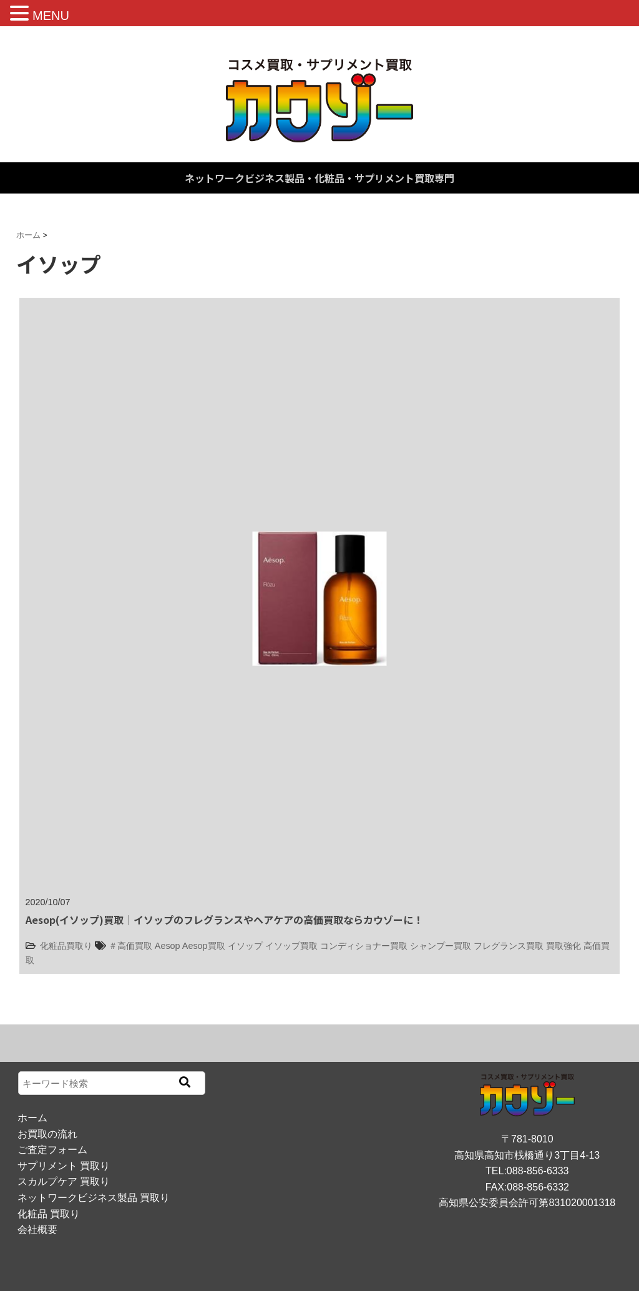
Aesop (167, 946)
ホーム (32, 1117)
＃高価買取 (130, 946)
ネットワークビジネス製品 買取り (93, 1197)
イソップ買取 (291, 946)
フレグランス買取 (509, 946)
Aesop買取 (203, 946)
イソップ (245, 946)
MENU (50, 15)
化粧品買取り (66, 946)
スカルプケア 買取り (63, 1181)
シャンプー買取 (440, 946)
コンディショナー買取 (363, 946)
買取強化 (563, 946)
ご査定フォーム (52, 1149)
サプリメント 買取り (63, 1166)
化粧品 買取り (48, 1214)
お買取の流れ (47, 1134)
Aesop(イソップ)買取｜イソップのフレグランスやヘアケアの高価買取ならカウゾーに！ (224, 919)
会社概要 (37, 1229)
